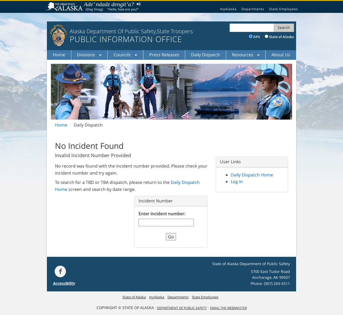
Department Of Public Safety (182, 308)
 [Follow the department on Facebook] (60, 271)
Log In (237, 181)
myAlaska (228, 9)
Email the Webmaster (228, 308)
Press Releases (164, 55)
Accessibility (64, 283)
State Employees (283, 9)
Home (59, 55)
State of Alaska (65, 7)
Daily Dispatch (205, 55)
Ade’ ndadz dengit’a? (109, 4)
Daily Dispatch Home (252, 175)
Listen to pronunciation (137, 4)
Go (171, 237)
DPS (256, 36)
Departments (252, 9)
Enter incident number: (162, 214)
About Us (280, 55)
